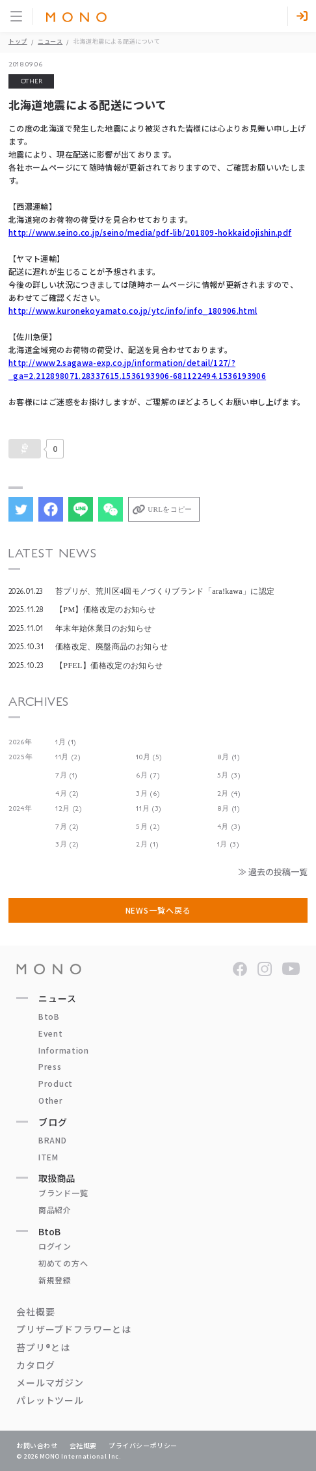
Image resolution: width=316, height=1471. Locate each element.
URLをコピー (170, 509)
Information (63, 1050)
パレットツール (50, 1400)
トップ (17, 41)
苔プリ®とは (43, 1347)
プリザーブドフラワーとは (73, 1329)
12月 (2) (68, 808)
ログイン (55, 1246)
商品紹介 (55, 1209)
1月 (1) (65, 742)
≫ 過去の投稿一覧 (273, 871)
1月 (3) (228, 844)
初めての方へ (63, 1262)
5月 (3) (229, 775)
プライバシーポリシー (143, 1445)
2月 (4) (229, 793)
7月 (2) (67, 827)
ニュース (50, 41)
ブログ (53, 1122)
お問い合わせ (37, 1445)
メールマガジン (50, 1382)
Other (50, 1100)
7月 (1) (66, 775)
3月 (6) (147, 793)
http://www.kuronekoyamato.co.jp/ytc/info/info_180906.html (132, 310)
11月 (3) (148, 808)
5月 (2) (147, 827)
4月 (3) (229, 827)
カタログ (35, 1364)
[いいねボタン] (24, 448)
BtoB (49, 1016)
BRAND (52, 1139)
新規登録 (55, 1279)
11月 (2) (68, 757)
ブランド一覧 (63, 1192)
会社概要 (35, 1311)
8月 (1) (228, 757)
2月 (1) (147, 844)
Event (50, 1033)
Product (55, 1083)
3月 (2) (67, 844)
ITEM (48, 1156)
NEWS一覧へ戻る (158, 910)
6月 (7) (147, 775)
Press (50, 1066)
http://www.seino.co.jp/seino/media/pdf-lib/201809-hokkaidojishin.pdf (149, 232)
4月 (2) (67, 793)
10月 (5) (149, 757)
